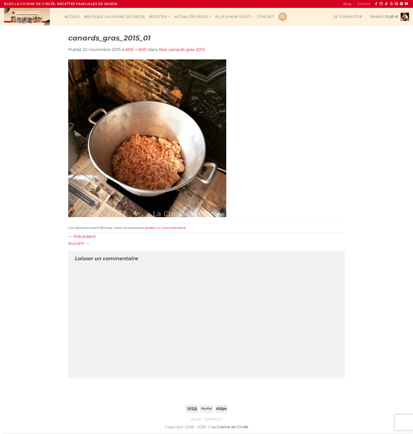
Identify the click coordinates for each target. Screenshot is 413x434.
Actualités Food (193, 16)
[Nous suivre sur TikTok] (386, 4)
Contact (364, 4)
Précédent (82, 236)
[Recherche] (282, 16)
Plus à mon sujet (234, 16)
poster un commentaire (165, 228)
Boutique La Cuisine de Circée (114, 17)
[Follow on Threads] (391, 4)
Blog (347, 4)
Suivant (79, 243)
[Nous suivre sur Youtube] (406, 4)
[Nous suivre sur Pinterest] (401, 4)
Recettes (160, 16)
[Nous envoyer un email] (396, 4)
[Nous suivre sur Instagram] (381, 4)
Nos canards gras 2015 (182, 49)
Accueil (72, 17)
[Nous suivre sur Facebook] (376, 4)
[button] (347, 17)
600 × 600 (136, 49)
